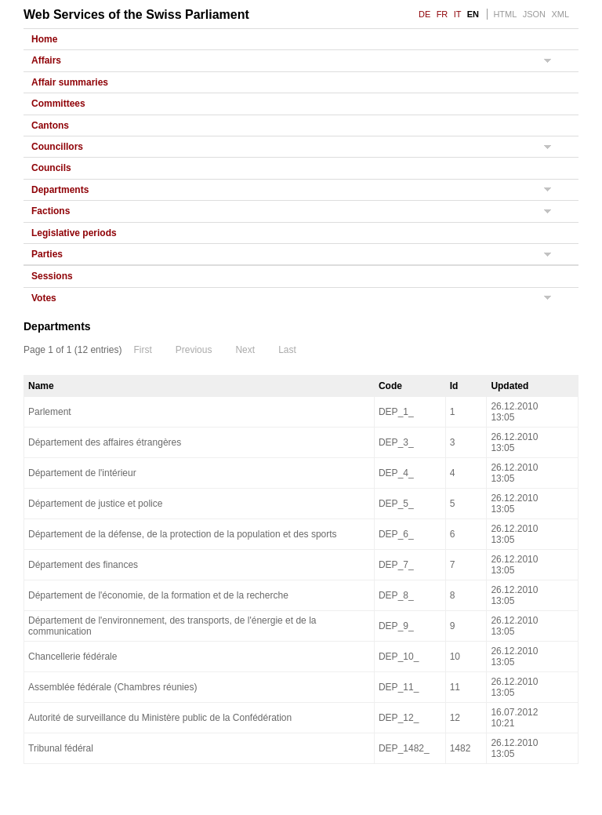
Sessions (52, 276)
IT (458, 14)
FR (442, 14)
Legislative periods (74, 232)
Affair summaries (69, 82)
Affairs (46, 60)
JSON (534, 14)
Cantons (50, 125)
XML (560, 14)
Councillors (57, 146)
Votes (43, 298)
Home (44, 39)
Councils (51, 167)
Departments (60, 189)
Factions (50, 211)
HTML (505, 14)
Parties (47, 254)
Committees (58, 103)
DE (424, 14)
